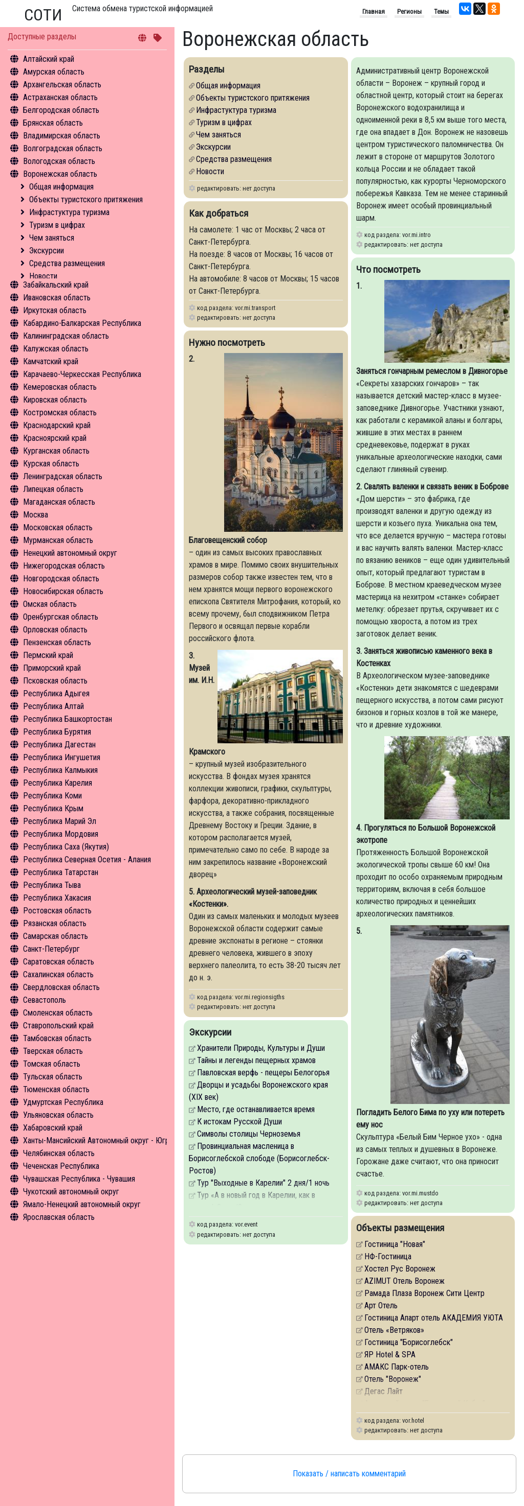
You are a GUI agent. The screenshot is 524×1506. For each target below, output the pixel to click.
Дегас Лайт (383, 1391)
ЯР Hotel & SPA (390, 1354)
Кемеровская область (60, 387)
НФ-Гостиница (387, 1256)
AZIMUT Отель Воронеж (404, 1281)
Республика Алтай (53, 706)
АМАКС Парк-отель (396, 1367)
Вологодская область (59, 161)
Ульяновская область (58, 1115)
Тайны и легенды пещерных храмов (256, 1060)
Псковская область (55, 681)
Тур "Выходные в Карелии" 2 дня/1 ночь (263, 1183)
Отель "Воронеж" (392, 1379)
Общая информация (61, 187)
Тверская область (53, 1051)
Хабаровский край (52, 1128)
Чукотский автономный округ (71, 1191)
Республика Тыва (52, 885)
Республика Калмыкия (60, 770)
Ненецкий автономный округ (70, 553)
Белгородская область (61, 110)
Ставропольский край (58, 1025)
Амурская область (53, 72)
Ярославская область (59, 1217)
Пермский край (48, 655)
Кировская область (55, 400)
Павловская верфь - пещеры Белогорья (263, 1072)
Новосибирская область (63, 591)
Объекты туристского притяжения (86, 199)
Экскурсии (46, 250)
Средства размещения (67, 263)
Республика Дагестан (59, 744)
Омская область (50, 604)
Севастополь (44, 1000)
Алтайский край (48, 59)
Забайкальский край (56, 285)
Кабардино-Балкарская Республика (82, 323)
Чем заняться (51, 238)
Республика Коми (52, 796)
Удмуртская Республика (63, 1102)
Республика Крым (53, 808)
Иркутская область (54, 310)
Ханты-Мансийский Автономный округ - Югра (98, 1140)
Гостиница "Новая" (394, 1244)
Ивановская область (57, 297)
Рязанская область (54, 923)
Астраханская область (60, 97)
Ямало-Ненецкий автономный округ (82, 1204)
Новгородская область (61, 578)
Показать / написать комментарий (349, 1473)
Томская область (51, 1064)
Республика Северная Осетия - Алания (87, 859)
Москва (35, 515)
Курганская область (56, 451)
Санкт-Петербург (51, 949)
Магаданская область (59, 502)
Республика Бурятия (57, 732)
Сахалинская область (58, 974)
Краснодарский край (57, 425)
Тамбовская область (57, 1038)
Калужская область (56, 349)
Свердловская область (61, 987)
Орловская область (55, 629)
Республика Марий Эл (59, 821)
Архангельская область (62, 84)
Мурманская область (58, 540)
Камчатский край (50, 361)
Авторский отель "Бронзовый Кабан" (424, 1403)
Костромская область (60, 412)
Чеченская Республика (61, 1166)
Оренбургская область (60, 617)
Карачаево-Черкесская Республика (82, 374)
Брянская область (53, 123)
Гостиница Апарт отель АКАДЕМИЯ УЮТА (433, 1318)
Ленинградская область (62, 476)
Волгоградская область (62, 148)
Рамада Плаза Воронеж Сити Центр (424, 1293)
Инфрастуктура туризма (69, 212)
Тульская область (52, 1076)
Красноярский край (54, 438)
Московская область (58, 527)
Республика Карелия (57, 783)
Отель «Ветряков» (394, 1330)
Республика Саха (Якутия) (66, 847)
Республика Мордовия (60, 834)
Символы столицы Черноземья (248, 1134)
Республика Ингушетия (61, 757)
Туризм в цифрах (57, 225)
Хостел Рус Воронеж (399, 1269)
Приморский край (52, 668)
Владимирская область (61, 135)
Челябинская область (59, 1153)
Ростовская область (57, 910)
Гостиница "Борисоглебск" (408, 1342)
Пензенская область (57, 642)
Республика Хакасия (57, 898)
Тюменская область (56, 1089)
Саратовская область (58, 962)
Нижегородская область (64, 566)
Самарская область (55, 936)
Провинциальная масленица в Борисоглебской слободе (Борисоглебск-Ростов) (259, 1158)
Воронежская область (60, 174)
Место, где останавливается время (256, 1109)
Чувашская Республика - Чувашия (79, 1179)
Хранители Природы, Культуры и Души (261, 1048)
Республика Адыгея (56, 693)
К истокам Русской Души (239, 1121)
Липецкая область (53, 489)
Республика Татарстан (60, 872)
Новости (43, 276)
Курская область (51, 463)
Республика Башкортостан (67, 719)
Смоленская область (58, 1013)
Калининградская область (66, 336)
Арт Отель (381, 1305)
